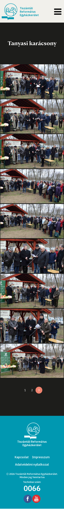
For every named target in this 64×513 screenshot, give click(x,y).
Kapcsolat (22, 457)
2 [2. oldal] (32, 390)
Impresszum (41, 457)
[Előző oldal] (18, 390)
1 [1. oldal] (25, 390)
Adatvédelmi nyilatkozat (32, 464)
